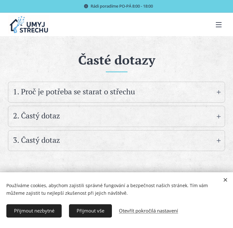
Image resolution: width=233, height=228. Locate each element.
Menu (219, 24)
